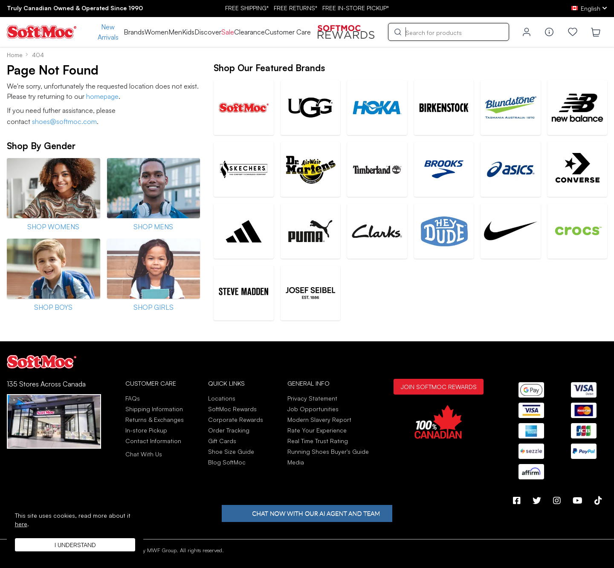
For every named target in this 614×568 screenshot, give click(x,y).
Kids (188, 32)
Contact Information (153, 440)
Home (15, 54)
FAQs (132, 398)
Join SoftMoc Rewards (438, 386)
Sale (227, 32)
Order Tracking (228, 430)
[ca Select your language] (589, 8)
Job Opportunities (313, 408)
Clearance (249, 32)
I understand (75, 544)
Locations (221, 398)
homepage (102, 96)
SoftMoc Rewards (232, 408)
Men (175, 32)
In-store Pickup (146, 430)
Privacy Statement (312, 398)
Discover (207, 32)
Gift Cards (222, 440)
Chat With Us (143, 454)
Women (156, 32)
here (21, 524)
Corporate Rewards (235, 419)
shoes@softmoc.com (64, 121)
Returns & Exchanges (154, 419)
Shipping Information (154, 408)
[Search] (448, 32)
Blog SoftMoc (227, 462)
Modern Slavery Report (319, 419)
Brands (134, 32)
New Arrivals (108, 32)
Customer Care (288, 32)
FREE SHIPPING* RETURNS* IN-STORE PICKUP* (307, 8)
